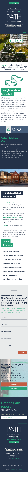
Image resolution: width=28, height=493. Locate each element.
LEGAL (9, 467)
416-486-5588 (14, 8)
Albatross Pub (11, 203)
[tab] (8, 129)
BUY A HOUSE (14, 384)
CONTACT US (16, 467)
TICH (5, 226)
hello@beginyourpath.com (14, 9)
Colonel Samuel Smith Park (12, 217)
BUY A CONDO (14, 388)
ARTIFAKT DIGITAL (17, 469)
